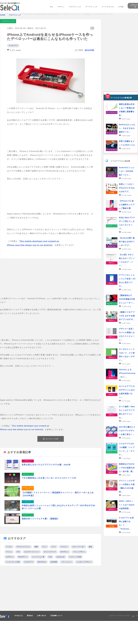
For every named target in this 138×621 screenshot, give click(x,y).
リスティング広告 (75, 557)
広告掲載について (56, 615)
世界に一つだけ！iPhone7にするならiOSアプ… (127, 188)
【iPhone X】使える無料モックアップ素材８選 (127, 204)
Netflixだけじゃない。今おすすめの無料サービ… (127, 128)
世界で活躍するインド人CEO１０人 (127, 143)
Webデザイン (23, 557)
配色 (90, 547)
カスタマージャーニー (31, 552)
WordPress (42, 562)
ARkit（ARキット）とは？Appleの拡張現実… (126, 504)
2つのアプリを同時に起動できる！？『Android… (126, 523)
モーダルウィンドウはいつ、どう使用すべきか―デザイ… (127, 354)
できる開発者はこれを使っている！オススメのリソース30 (49, 478)
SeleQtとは (18, 615)
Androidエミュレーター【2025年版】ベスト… (127, 171)
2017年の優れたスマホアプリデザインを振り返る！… (127, 430)
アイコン (9, 552)
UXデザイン (64, 552)
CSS (50, 557)
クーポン (9, 547)
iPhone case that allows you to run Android (29, 245)
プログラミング (75, 7)
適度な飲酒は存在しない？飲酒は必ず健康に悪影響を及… (127, 109)
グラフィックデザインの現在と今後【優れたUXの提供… (127, 486)
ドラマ (53, 547)
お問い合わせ (41, 615)
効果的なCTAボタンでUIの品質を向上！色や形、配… (127, 467)
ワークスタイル (108, 7)
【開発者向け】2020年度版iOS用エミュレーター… (127, 299)
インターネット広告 (13, 562)
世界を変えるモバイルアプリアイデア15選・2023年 (46, 465)
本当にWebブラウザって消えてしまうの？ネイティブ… (127, 223)
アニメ (44, 547)
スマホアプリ (13, 45)
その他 (120, 7)
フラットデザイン (79, 552)
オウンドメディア (50, 552)
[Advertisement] (50, 281)
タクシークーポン (78, 547)
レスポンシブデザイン (84, 562)
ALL (51, 7)
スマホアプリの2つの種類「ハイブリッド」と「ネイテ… (127, 449)
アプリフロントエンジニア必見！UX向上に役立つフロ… (127, 280)
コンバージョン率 (38, 557)
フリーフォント (67, 562)
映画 (36, 547)
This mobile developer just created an (39, 241)
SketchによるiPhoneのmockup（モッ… (127, 373)
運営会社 (30, 615)
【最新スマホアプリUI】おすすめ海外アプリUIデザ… (127, 315)
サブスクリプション (23, 547)
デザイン (61, 7)
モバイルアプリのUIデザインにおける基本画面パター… (127, 391)
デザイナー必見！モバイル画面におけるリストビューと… (127, 334)
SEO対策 (54, 562)
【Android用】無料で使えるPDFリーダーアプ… (127, 241)
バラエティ (64, 547)
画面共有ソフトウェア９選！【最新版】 (40, 519)
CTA (18, 552)
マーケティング (91, 7)
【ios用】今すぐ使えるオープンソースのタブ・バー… (127, 260)
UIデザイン (10, 557)
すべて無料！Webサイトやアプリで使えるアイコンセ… (127, 412)
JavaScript (60, 557)
